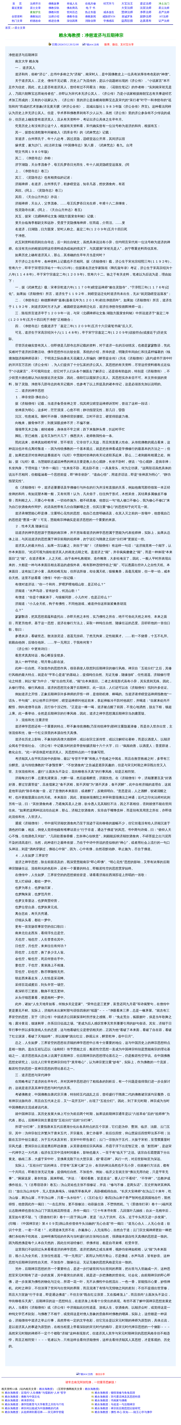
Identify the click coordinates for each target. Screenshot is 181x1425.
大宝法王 (127, 3)
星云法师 (164, 7)
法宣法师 (145, 7)
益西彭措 (127, 20)
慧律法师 (127, 12)
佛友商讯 (72, 7)
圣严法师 (164, 12)
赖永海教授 (46, 1389)
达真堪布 (145, 20)
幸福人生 (72, 3)
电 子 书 (90, 7)
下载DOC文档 (92, 44)
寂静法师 (145, 16)
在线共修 (90, 3)
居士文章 (20, 27)
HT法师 (163, 16)
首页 (8, 27)
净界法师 (145, 12)
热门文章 (17, 20)
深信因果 (72, 20)
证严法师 (164, 20)
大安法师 (127, 7)
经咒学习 (108, 3)
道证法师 (145, 3)
